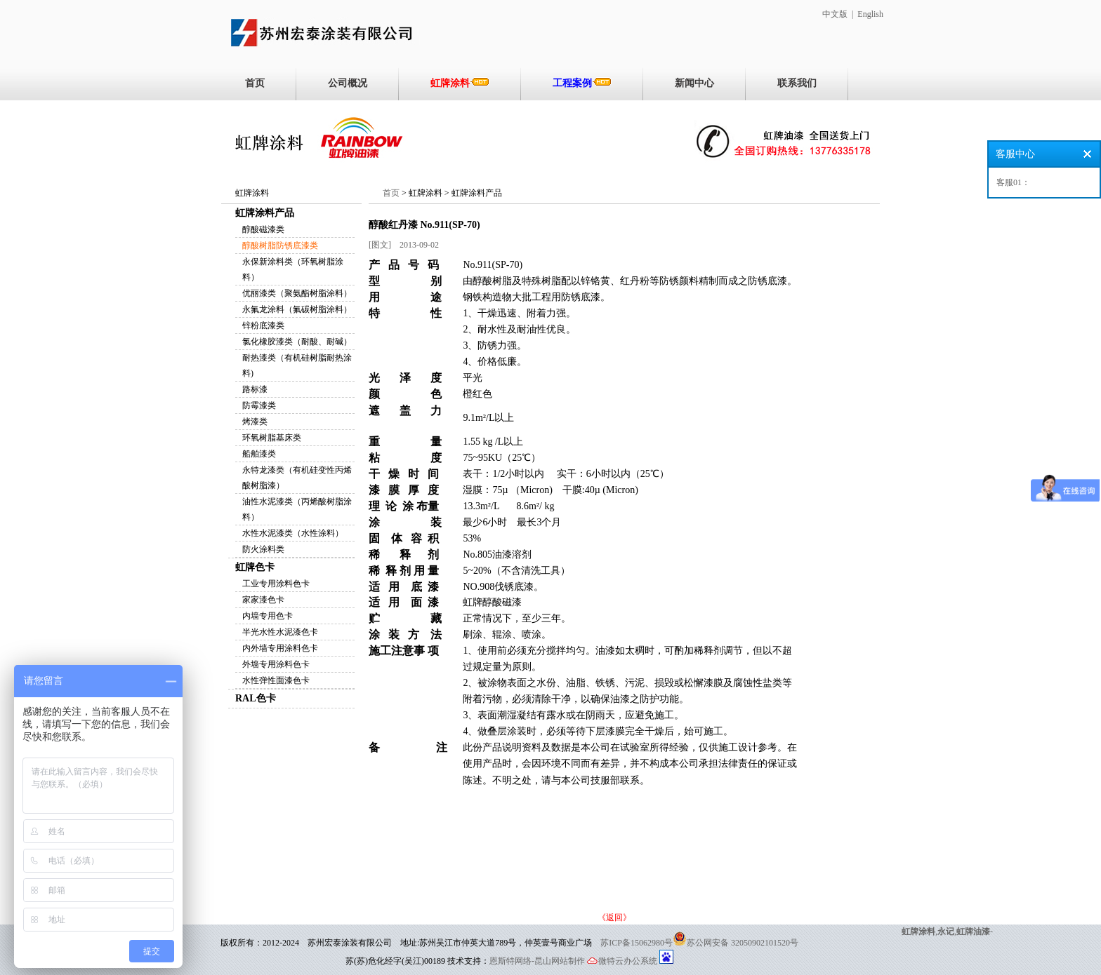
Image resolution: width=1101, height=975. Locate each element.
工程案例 (582, 82)
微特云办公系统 (622, 961)
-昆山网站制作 (558, 961)
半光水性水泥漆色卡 (280, 632)
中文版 (835, 14)
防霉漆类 (259, 405)
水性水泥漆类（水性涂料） (292, 533)
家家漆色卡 (263, 600)
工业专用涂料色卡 (276, 584)
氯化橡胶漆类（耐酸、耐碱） (297, 342)
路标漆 (255, 389)
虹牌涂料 (459, 82)
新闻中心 (694, 83)
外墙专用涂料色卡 (276, 664)
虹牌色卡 (255, 567)
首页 (255, 83)
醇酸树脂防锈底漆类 (280, 245)
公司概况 (347, 83)
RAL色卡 (255, 698)
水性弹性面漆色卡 (276, 680)
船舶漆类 (259, 454)
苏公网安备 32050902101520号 (742, 943)
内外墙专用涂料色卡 (280, 648)
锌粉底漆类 (263, 325)
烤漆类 (255, 421)
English (870, 14)
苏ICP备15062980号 (636, 943)
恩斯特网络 (510, 961)
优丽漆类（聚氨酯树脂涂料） (297, 293)
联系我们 (797, 83)
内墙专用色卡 (267, 616)
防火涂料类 (263, 549)
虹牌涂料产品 (264, 213)
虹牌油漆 (973, 931)
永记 (945, 931)
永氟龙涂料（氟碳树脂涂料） (297, 309)
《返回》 (614, 917)
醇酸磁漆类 (263, 229)
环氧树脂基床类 (271, 438)
